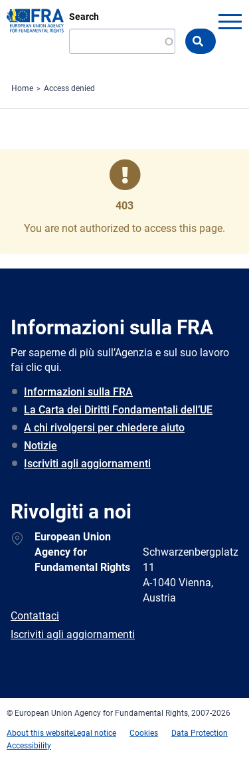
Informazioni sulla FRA (78, 391)
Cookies (143, 733)
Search (84, 16)
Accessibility (29, 745)
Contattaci (35, 615)
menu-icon (230, 21)
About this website (40, 733)
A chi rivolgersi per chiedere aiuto (104, 427)
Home (22, 88)
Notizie (40, 445)
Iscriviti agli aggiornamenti (87, 463)
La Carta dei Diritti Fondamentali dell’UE (118, 409)
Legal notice (94, 733)
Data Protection (199, 733)
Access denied (69, 88)
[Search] (122, 41)
